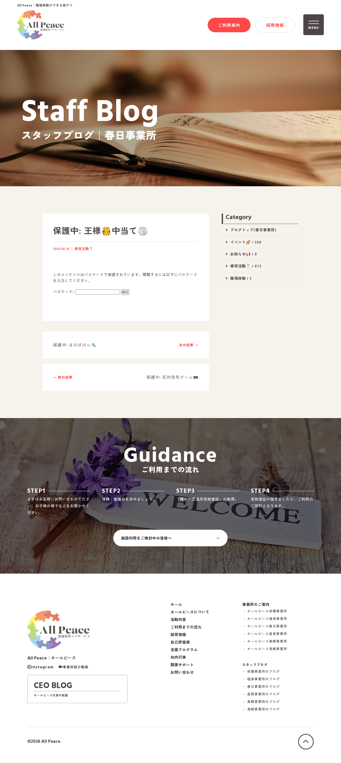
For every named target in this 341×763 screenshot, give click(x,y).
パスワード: (86, 291)
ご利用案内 (229, 25)
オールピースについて (189, 614)
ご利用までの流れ (186, 629)
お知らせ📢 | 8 (243, 254)
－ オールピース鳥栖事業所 (264, 651)
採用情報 (275, 25)
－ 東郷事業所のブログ (261, 704)
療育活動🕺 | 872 (245, 265)
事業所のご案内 (256, 606)
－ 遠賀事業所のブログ (261, 696)
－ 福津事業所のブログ (261, 681)
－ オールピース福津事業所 (264, 621)
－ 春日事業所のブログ (261, 689)
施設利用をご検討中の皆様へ (146, 540)
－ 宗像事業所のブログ (261, 674)
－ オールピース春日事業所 (264, 629)
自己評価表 (180, 644)
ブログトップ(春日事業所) (253, 229)
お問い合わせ (182, 674)
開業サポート (182, 667)
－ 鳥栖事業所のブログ (261, 711)
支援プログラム (184, 652)
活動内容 (178, 622)
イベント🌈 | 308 (245, 242)
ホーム (176, 606)
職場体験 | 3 (241, 278)
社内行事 (178, 659)
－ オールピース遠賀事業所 (264, 636)
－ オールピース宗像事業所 (264, 613)
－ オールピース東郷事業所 (264, 644)
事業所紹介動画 (75, 670)
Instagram (42, 670)
